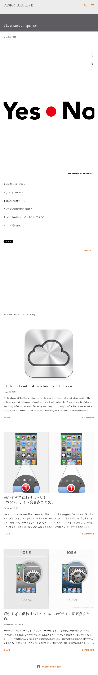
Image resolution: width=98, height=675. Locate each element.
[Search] (85, 5)
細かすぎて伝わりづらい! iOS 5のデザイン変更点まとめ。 (29, 499)
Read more (88, 417)
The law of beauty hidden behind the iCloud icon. (38, 386)
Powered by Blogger (49, 666)
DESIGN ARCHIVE (18, 5)
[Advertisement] (49, 282)
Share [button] (87, 250)
